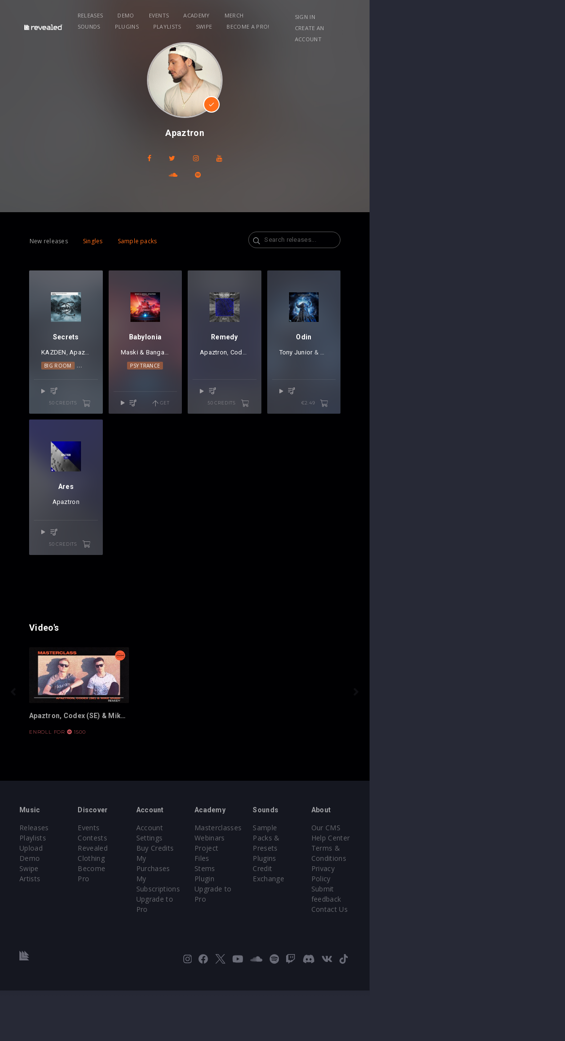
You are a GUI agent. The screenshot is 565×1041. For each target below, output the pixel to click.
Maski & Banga (203, 384)
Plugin (302, 949)
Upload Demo (42, 929)
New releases (49, 224)
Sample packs (137, 224)
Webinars (307, 918)
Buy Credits (220, 918)
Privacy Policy (496, 939)
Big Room (75, 398)
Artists (29, 949)
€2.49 (510, 423)
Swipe (409, 15)
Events (183, 15)
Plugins (331, 15)
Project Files (312, 929)
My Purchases (224, 929)
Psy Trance (218, 398)
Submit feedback (501, 949)
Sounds (293, 15)
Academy (221, 15)
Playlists (372, 15)
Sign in (463, 16)
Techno (108, 398)
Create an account (482, 28)
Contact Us (492, 959)
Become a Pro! (122, 26)
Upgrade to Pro (226, 949)
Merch (258, 15)
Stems (302, 939)
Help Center (493, 918)
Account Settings (229, 908)
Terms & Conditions (507, 929)
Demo (149, 15)
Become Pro (131, 939)
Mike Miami (122, 384)
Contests (125, 918)
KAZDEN (54, 384)
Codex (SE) (344, 384)
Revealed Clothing (140, 929)
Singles (93, 224)
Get (258, 423)
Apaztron (83, 384)
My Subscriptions (229, 939)
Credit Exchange (409, 939)
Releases (114, 15)
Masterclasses (315, 908)
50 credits (119, 423)
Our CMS (488, 908)
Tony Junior (457, 384)
